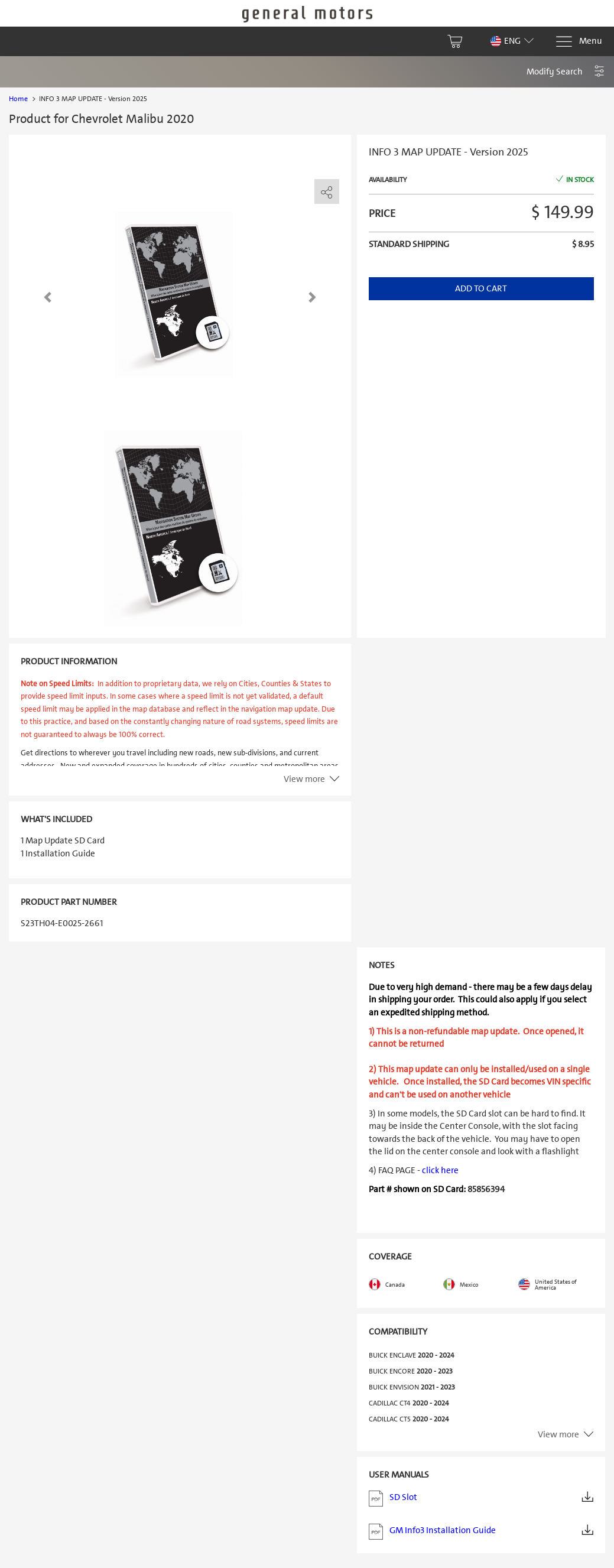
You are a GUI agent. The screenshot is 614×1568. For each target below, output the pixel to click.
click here (440, 1170)
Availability (388, 179)
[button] (566, 72)
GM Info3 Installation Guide (481, 1531)
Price (382, 213)
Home (18, 98)
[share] (326, 192)
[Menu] (578, 42)
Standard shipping (409, 244)
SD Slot (481, 1498)
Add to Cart (481, 288)
